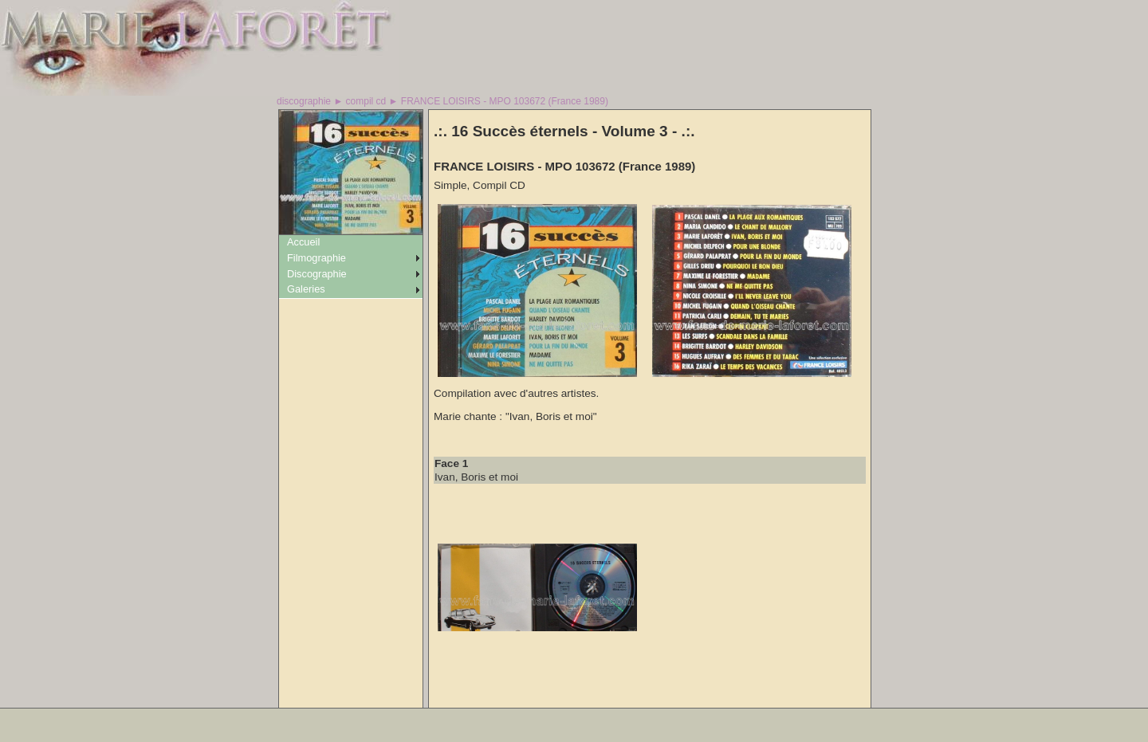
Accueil (303, 242)
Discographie (317, 274)
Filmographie (316, 258)
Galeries (306, 289)
